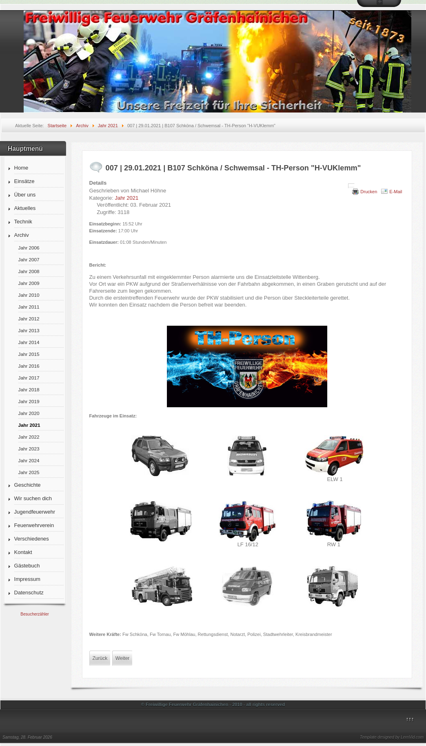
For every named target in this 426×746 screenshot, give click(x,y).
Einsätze (24, 181)
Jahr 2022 (29, 436)
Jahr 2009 (29, 283)
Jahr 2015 (29, 354)
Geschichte (27, 485)
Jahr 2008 (29, 271)
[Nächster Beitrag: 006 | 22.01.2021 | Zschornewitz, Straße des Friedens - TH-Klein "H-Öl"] (122, 658)
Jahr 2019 (29, 401)
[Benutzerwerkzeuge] (351, 185)
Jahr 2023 (29, 448)
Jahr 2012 (29, 318)
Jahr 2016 (29, 366)
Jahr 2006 (29, 247)
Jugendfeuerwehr (34, 512)
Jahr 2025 (29, 472)
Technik (23, 222)
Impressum (27, 579)
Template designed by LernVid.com (392, 737)
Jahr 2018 (29, 389)
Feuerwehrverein (34, 525)
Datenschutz (29, 592)
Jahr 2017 (29, 377)
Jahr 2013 (29, 330)
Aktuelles (25, 208)
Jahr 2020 (29, 413)
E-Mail (395, 191)
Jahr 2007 (29, 259)
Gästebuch (27, 566)
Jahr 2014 (29, 342)
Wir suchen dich (33, 498)
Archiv (21, 235)
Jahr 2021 (29, 425)
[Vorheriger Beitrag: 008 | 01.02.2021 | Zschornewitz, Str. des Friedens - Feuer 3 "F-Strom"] (100, 658)
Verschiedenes (31, 539)
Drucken (368, 191)
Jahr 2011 (29, 306)
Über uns (25, 195)
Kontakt (23, 552)
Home (21, 168)
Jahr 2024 (29, 460)
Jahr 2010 (29, 295)
